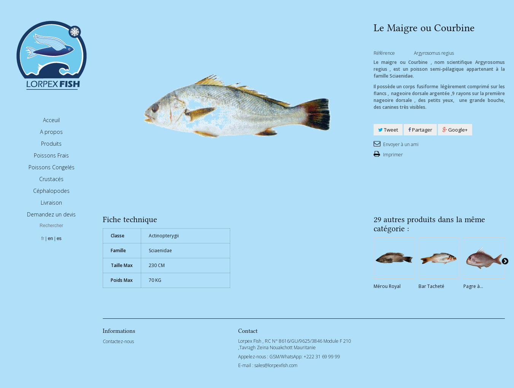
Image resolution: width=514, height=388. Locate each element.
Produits (51, 143)
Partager (420, 129)
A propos (51, 131)
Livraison (51, 202)
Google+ (455, 129)
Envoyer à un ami (400, 144)
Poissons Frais (51, 155)
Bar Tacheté (431, 286)
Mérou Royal (387, 286)
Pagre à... (473, 286)
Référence (384, 53)
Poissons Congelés (52, 167)
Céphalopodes (51, 190)
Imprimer (392, 154)
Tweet (388, 129)
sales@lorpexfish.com (276, 365)
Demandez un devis (51, 214)
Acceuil (51, 120)
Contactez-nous (118, 341)
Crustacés (51, 179)
